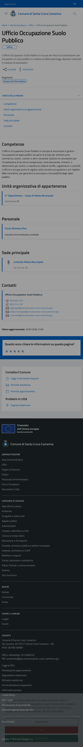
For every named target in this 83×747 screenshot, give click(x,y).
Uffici (4, 464)
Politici (5, 474)
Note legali (7, 700)
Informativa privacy (11, 690)
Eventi (5, 624)
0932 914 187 (14, 304)
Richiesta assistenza (12, 680)
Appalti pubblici (9, 521)
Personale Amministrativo (15, 479)
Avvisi (5, 602)
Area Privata (8, 721)
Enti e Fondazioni (10, 484)
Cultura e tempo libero (13, 536)
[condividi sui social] (9, 69)
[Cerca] (74, 13)
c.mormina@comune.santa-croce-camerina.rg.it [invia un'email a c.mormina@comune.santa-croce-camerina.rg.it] (29, 315)
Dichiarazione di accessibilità (16, 705)
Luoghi (5, 619)
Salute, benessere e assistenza (17, 560)
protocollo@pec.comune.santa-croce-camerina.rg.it (33, 658)
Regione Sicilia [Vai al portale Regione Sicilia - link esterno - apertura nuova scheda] (10, 4)
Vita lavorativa (9, 575)
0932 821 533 (14, 300)
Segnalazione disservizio (14, 675)
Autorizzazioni (9, 526)
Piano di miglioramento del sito (17, 710)
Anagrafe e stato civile (13, 516)
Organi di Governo (11, 469)
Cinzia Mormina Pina (15, 228)
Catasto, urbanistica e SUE (15, 531)
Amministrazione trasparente (17, 685)
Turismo (5, 570)
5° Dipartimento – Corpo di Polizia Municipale (29, 195)
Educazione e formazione (14, 541)
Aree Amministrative (12, 460)
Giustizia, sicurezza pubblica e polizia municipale (26, 545)
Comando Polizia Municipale (28, 262)
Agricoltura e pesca (11, 506)
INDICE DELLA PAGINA (41, 95)
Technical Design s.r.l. (22, 739)
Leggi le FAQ (8, 665)
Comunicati (7, 597)
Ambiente (7, 511)
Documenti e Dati (10, 489)
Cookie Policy (8, 695)
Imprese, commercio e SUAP (16, 550)
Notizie (5, 592)
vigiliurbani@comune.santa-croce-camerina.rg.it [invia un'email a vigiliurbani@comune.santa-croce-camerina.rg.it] (29, 308)
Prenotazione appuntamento (16, 670)
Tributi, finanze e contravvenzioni (18, 565)
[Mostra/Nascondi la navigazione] (6, 13)
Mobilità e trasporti (11, 555)
